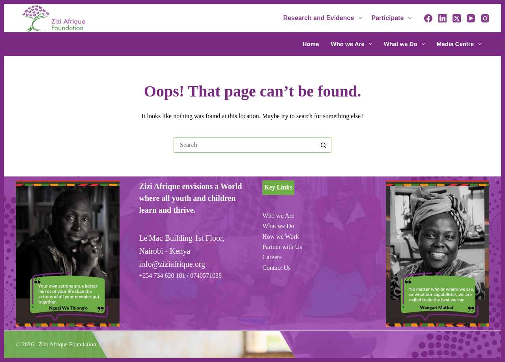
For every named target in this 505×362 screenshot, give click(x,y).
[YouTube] (471, 18)
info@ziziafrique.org (172, 264)
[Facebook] (428, 18)
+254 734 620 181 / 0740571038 (180, 275)
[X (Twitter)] (457, 18)
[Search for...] (245, 145)
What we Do (406, 44)
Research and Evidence (324, 18)
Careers (272, 257)
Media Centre (459, 44)
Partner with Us (282, 246)
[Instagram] (485, 18)
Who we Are (353, 44)
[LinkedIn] (442, 18)
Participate (393, 18)
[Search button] (323, 145)
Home (311, 44)
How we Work (280, 236)
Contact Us (276, 267)
